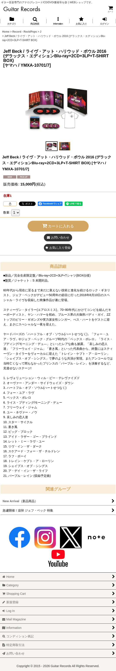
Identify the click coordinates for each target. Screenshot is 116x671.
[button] (34, 21)
